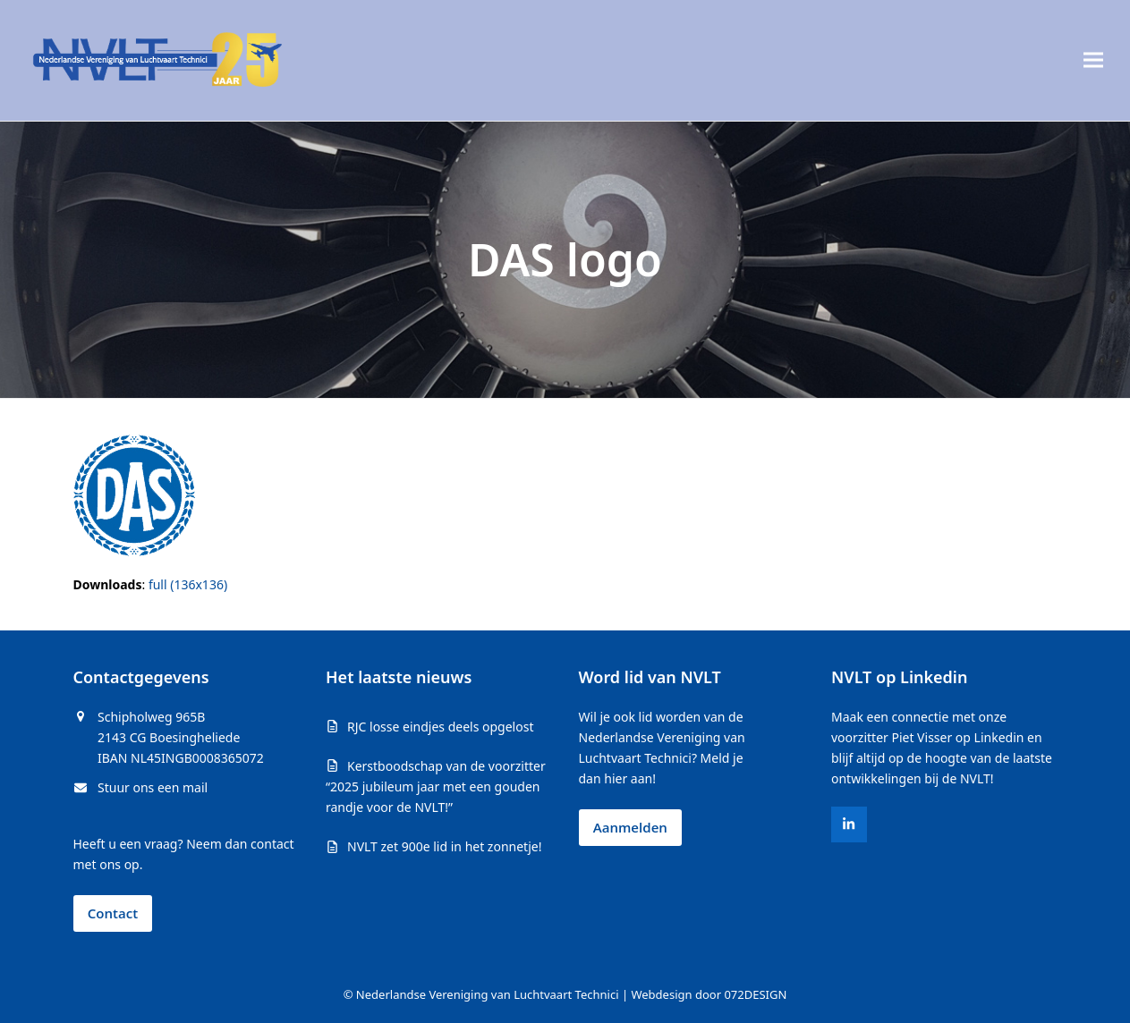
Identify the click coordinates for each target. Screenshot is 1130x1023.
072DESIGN (755, 994)
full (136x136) (188, 584)
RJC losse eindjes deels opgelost (440, 726)
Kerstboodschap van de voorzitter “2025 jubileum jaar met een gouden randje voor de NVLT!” (436, 786)
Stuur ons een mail (153, 787)
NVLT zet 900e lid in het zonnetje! (444, 846)
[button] (1093, 60)
